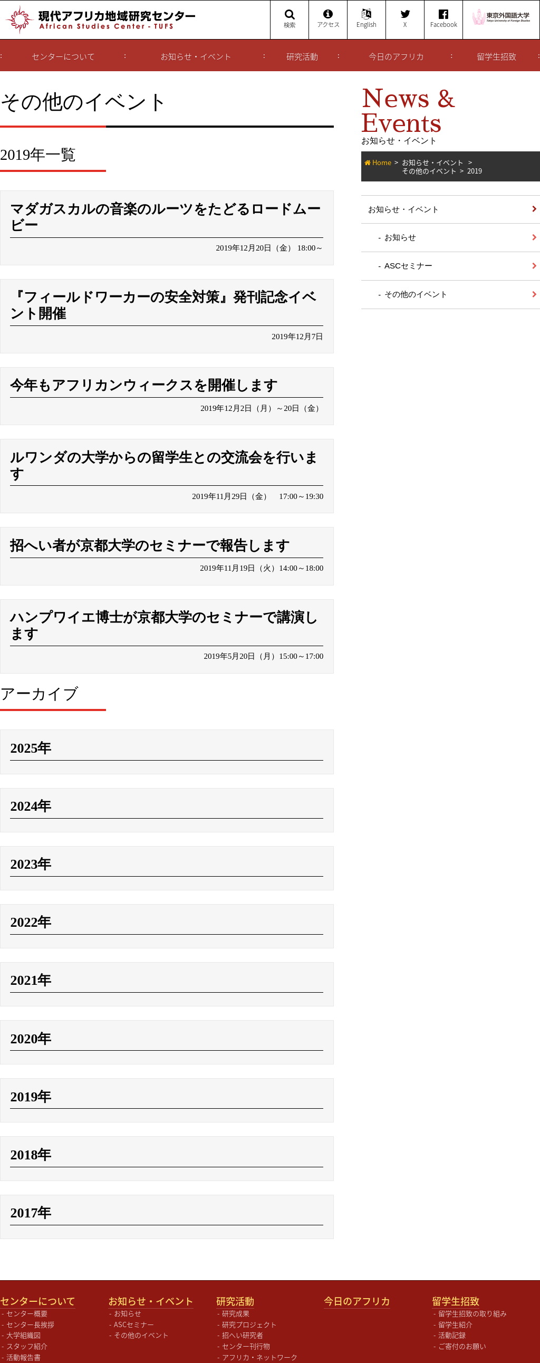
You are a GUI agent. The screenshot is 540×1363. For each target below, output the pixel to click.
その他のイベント (429, 171)
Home (381, 162)
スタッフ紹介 (26, 1338)
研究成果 (235, 1305)
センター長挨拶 (30, 1316)
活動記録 (452, 1327)
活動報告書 (23, 1349)
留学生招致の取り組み (472, 1305)
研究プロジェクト (249, 1316)
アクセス (328, 19)
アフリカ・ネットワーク (259, 1349)
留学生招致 (496, 56)
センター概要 (26, 1305)
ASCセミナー (408, 265)
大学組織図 (23, 1327)
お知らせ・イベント (196, 56)
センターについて (63, 56)
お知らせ (400, 237)
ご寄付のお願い (462, 1338)
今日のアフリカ (396, 56)
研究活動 (302, 56)
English (366, 19)
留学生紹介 (455, 1316)
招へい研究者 (242, 1327)
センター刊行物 (246, 1338)
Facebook (443, 19)
